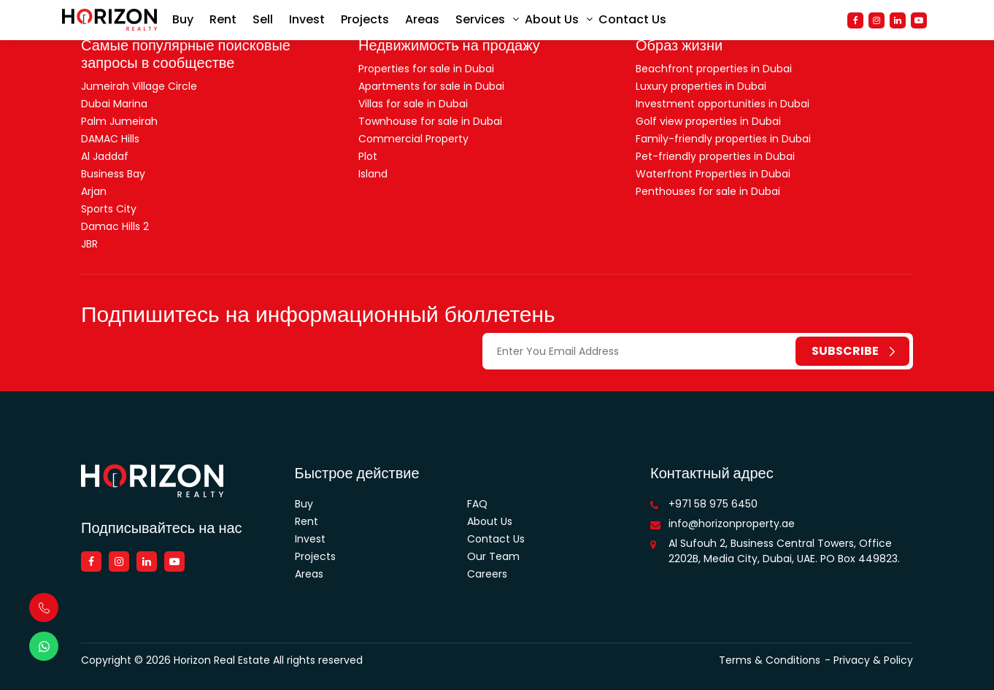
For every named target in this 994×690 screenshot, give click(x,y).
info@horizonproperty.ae (732, 523)
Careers (487, 574)
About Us (552, 21)
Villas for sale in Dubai (413, 103)
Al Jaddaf (104, 156)
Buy (182, 21)
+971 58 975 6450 (713, 504)
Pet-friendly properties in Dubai (715, 156)
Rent (222, 21)
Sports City (108, 209)
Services (480, 21)
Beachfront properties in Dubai (714, 68)
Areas (422, 21)
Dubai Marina (114, 103)
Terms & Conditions (769, 660)
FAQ (477, 504)
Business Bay (113, 173)
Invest (307, 21)
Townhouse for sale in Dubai (430, 121)
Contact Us (632, 21)
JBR (89, 244)
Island (373, 173)
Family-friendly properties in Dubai (723, 138)
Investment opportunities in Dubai (722, 103)
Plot (367, 156)
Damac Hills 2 (115, 226)
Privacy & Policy (873, 660)
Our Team (493, 556)
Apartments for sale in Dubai (431, 86)
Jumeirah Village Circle (139, 86)
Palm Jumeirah (119, 121)
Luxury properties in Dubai (701, 86)
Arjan (94, 191)
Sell (263, 21)
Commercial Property (413, 138)
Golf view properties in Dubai (708, 121)
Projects (365, 21)
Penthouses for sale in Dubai (708, 191)
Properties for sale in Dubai (426, 68)
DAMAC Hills (110, 138)
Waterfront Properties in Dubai (713, 173)
